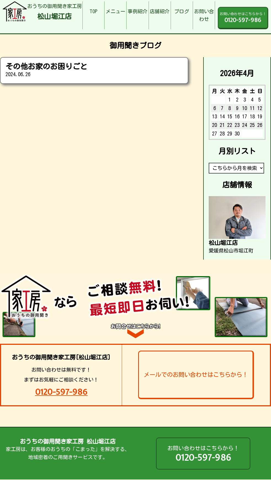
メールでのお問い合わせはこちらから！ (195, 375)
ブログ (181, 11)
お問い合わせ (204, 15)
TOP (93, 11)
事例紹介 (137, 11)
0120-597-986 (61, 391)
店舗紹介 (160, 11)
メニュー (115, 11)
